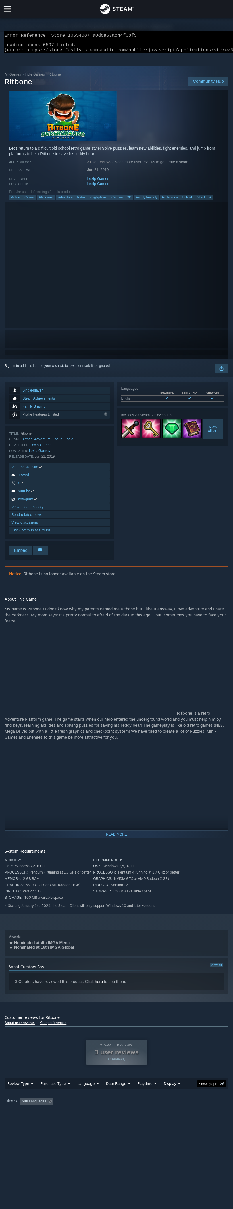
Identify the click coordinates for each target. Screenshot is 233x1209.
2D (129, 201)
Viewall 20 (213, 432)
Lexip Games (98, 182)
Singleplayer (98, 201)
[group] (116, 1116)
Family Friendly (146, 201)
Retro (81, 201)
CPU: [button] (50, 1121)
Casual (29, 201)
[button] (24, 1112)
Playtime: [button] (136, 1113)
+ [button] (210, 201)
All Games (13, 78)
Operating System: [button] (20, 1121)
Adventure (65, 201)
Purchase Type (53, 1095)
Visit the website (27, 470)
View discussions (25, 526)
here (99, 985)
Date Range (116, 1095)
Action (15, 201)
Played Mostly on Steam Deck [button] (177, 1113)
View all (216, 968)
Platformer (46, 201)
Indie (69, 442)
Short (201, 201)
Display (170, 1095)
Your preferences (53, 1026)
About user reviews (20, 1026)
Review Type (18, 1095)
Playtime (145, 1095)
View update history (27, 510)
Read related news (26, 518)
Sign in (10, 369)
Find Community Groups (31, 533)
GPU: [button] (69, 1121)
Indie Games (35, 78)
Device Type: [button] (94, 1121)
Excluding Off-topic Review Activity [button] (91, 1113)
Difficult (187, 201)
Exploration (170, 201)
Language (86, 1095)
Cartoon (117, 201)
